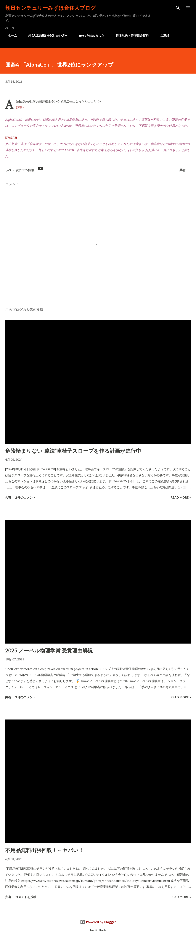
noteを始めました (89, 35)
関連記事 (11, 138)
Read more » (181, 497)
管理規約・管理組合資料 (129, 35)
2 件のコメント (25, 497)
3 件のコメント (25, 697)
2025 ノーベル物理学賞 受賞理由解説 (49, 650)
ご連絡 (162, 35)
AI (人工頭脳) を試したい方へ (45, 35)
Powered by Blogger (98, 922)
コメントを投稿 (25, 897)
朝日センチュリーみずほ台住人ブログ (50, 8)
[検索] (177, 7)
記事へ (20, 107)
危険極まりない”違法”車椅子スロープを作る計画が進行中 (73, 450)
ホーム (9, 35)
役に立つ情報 (25, 170)
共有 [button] (183, 170)
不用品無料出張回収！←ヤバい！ (44, 850)
